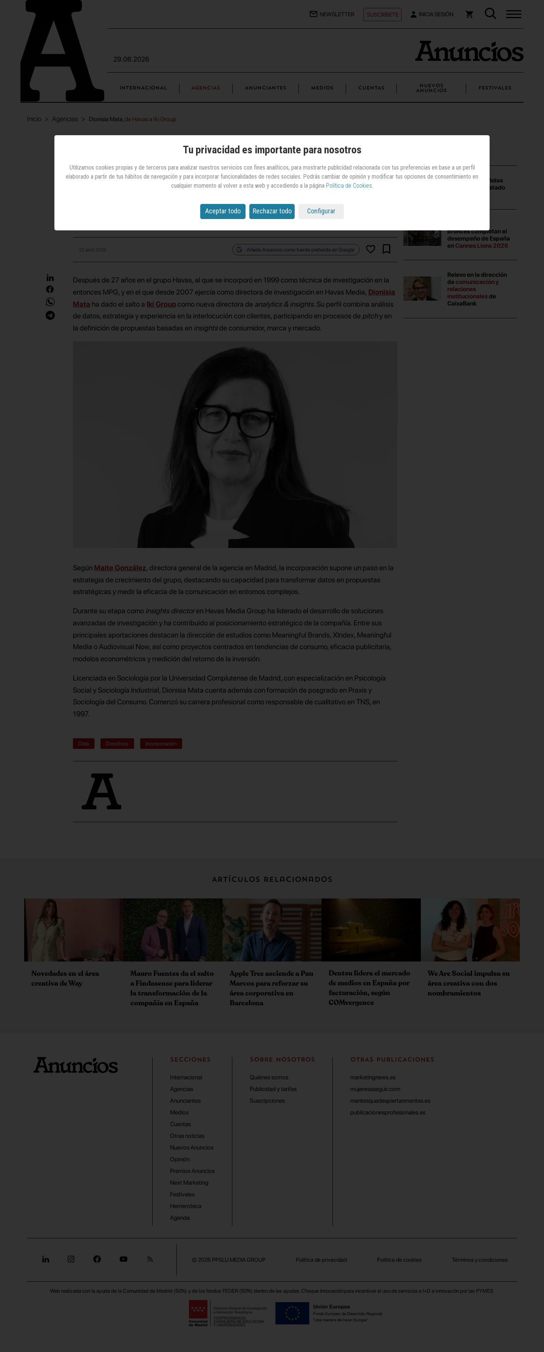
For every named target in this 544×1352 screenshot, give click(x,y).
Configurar (321, 211)
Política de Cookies (349, 185)
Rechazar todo (272, 211)
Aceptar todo (223, 211)
